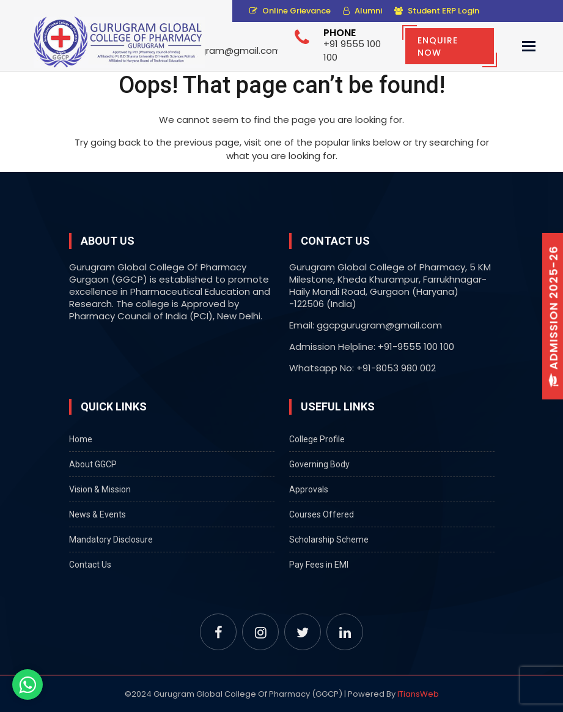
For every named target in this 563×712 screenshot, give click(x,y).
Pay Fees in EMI (318, 564)
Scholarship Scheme (329, 539)
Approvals (308, 489)
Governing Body (319, 464)
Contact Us (90, 564)
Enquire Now (438, 46)
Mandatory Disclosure (111, 539)
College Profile (317, 439)
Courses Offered (321, 514)
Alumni (362, 11)
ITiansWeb (418, 694)
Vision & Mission (100, 489)
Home (80, 439)
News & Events (97, 514)
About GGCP (93, 464)
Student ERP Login (436, 11)
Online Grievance (290, 11)
